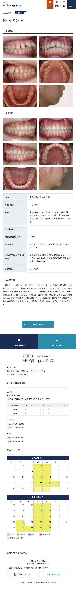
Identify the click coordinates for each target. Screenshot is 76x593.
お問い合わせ (57, 6)
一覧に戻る (38, 324)
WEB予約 (64, 6)
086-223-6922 (22, 374)
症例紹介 (50, 6)
